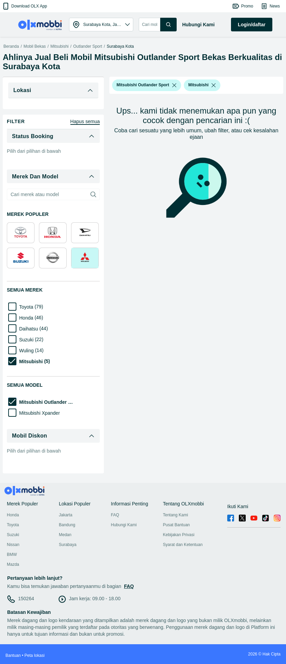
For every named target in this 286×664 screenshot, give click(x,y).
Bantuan (13, 655)
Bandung (67, 524)
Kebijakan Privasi (178, 534)
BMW (12, 554)
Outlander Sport (87, 46)
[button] (24, 6)
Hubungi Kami (124, 524)
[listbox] (174, 85)
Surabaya (67, 544)
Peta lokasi (35, 655)
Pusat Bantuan (176, 524)
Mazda (13, 564)
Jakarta (65, 515)
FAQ (115, 515)
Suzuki (13, 534)
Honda (13, 515)
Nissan (13, 544)
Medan (65, 534)
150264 (26, 598)
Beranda (11, 46)
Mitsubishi (59, 46)
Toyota (13, 524)
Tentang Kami (175, 515)
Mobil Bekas (35, 46)
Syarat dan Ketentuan (183, 544)
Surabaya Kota (120, 46)
